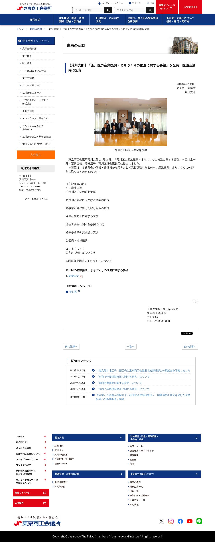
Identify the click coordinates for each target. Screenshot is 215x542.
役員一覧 (134, 491)
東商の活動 (36, 28)
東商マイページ (22, 492)
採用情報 (134, 504)
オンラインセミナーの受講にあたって (27, 481)
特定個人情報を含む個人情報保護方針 (26, 472)
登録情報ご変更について (28, 453)
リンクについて (23, 465)
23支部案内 (59, 486)
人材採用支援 (61, 454)
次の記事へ (190, 346)
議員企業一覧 (136, 486)
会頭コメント (136, 446)
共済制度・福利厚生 (64, 458)
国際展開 (134, 455)
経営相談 (58, 445)
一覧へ (131, 346)
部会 (132, 463)
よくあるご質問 (23, 447)
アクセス (20, 436)
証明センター (61, 463)
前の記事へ (71, 346)
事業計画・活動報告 (139, 495)
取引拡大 (58, 450)
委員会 (133, 459)
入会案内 (19, 502)
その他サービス (137, 499)
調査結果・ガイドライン (142, 450)
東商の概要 (135, 482)
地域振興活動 (61, 482)
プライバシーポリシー (27, 459)
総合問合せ (21, 442)
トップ (20, 28)
